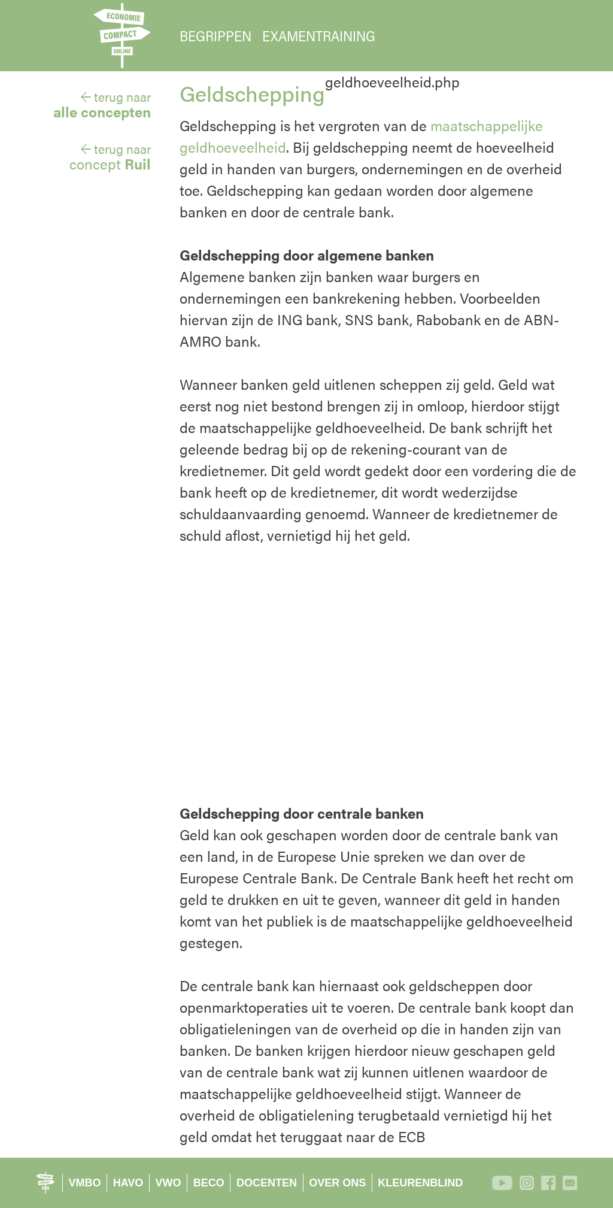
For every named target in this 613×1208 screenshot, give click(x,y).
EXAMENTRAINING (318, 35)
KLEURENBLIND (420, 1183)
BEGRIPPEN (215, 35)
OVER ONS (337, 1183)
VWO (168, 1183)
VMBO (85, 1183)
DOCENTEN (266, 1183)
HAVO (128, 1183)
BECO (208, 1183)
